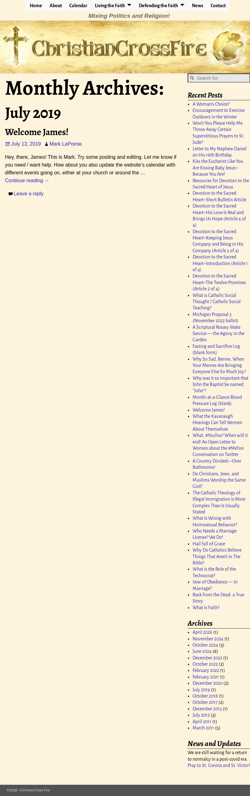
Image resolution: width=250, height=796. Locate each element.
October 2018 (205, 695)
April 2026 (202, 632)
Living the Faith (110, 5)
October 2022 (205, 664)
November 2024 (208, 638)
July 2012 (201, 715)
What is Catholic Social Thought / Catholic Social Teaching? (217, 302)
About (56, 5)
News (197, 5)
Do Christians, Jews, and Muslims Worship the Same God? (219, 480)
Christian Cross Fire (35, 790)
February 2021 (206, 676)
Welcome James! (37, 132)
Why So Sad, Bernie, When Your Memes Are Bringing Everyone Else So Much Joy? (219, 365)
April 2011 (202, 721)
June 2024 (202, 651)
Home (36, 5)
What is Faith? (206, 607)
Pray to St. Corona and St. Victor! (219, 765)
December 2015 (207, 708)
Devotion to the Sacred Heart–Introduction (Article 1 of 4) (220, 263)
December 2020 (208, 683)
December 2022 (207, 657)
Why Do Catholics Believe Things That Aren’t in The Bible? (217, 556)
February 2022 (206, 670)
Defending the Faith (158, 5)
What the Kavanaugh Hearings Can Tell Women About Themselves (217, 423)
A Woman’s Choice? (211, 104)
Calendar (78, 5)
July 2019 (201, 689)
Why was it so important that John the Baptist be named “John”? (220, 384)
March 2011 (203, 727)
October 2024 (205, 645)
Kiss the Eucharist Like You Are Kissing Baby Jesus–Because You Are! (218, 168)
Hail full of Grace (209, 543)
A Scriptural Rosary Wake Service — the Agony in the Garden (218, 334)
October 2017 (205, 702)
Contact (218, 5)
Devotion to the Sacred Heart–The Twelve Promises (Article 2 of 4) (219, 282)
